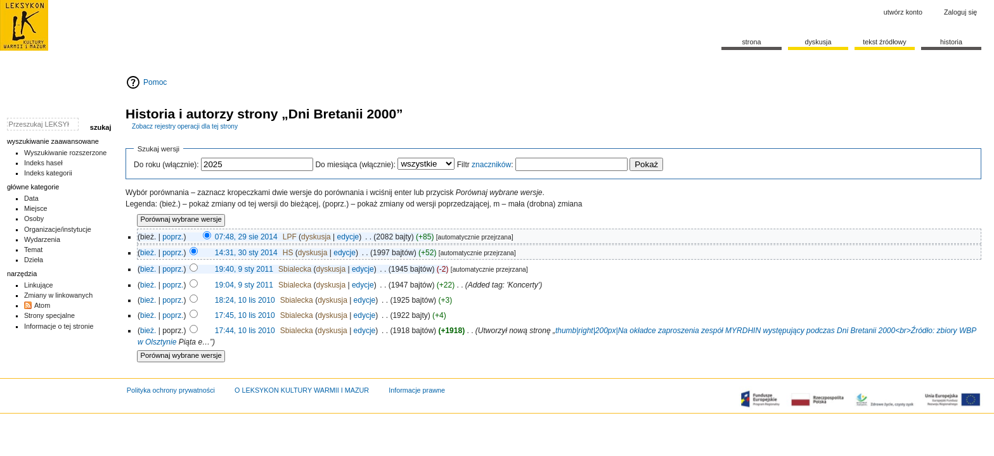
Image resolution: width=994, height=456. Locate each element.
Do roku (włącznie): (166, 164)
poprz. (172, 236)
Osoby (34, 218)
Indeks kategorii (48, 173)
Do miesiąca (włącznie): (355, 164)
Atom (42, 305)
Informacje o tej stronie (59, 326)
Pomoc (155, 82)
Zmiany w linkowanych (58, 295)
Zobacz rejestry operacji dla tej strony (185, 126)
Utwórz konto (903, 12)
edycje (348, 236)
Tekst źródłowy (885, 42)
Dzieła (33, 259)
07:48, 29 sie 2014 (246, 236)
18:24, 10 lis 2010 (245, 300)
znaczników (491, 164)
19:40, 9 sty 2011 (244, 269)
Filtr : (485, 164)
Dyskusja (817, 42)
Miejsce (36, 208)
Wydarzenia (42, 239)
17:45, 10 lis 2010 (245, 315)
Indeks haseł (43, 163)
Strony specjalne (49, 315)
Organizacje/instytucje (57, 229)
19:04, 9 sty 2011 (244, 285)
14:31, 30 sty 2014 (246, 252)
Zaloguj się (960, 12)
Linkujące (38, 285)
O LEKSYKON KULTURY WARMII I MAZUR (302, 390)
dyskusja (316, 236)
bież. (148, 252)
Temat (33, 249)
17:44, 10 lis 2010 (245, 330)
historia (951, 42)
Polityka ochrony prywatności (171, 390)
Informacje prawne (417, 390)
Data (31, 198)
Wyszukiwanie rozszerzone (65, 152)
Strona (751, 42)
